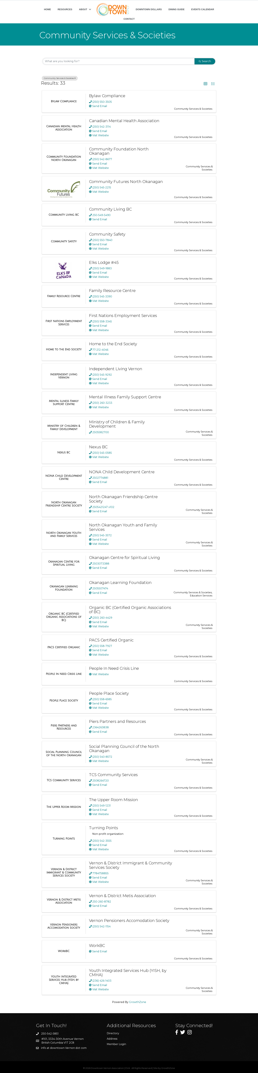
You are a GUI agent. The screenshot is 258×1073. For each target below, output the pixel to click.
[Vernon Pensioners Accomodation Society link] (63, 926)
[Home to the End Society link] (63, 349)
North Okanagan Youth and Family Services (123, 527)
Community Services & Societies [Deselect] (60, 78)
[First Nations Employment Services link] (63, 323)
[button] (205, 84)
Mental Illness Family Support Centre (125, 397)
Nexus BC (98, 447)
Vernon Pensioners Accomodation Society (129, 920)
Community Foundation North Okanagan (119, 151)
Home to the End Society (113, 343)
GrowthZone (137, 1002)
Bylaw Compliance (107, 95)
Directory (113, 1033)
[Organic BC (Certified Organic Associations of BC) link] (63, 617)
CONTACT (129, 19)
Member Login (116, 1044)
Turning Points (103, 827)
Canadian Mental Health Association (124, 120)
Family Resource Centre (112, 290)
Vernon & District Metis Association (122, 895)
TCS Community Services (113, 774)
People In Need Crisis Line (114, 668)
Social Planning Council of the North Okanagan (124, 748)
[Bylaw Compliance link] (64, 101)
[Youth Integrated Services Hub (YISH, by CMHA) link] (63, 980)
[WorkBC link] (63, 951)
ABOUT (83, 9)
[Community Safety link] (64, 241)
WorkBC (97, 945)
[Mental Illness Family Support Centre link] (63, 402)
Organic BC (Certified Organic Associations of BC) (130, 609)
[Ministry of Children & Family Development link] (63, 427)
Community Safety (107, 234)
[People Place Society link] (64, 700)
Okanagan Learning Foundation (120, 582)
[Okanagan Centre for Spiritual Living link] (63, 563)
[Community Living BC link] (64, 215)
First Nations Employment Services (123, 315)
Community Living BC (110, 209)
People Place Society (109, 693)
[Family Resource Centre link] (63, 296)
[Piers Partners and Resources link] (63, 727)
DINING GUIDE (176, 9)
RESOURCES (65, 9)
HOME (47, 9)
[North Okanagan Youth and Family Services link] (63, 534)
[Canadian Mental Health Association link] (63, 128)
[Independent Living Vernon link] (63, 376)
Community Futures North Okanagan (126, 181)
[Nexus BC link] (63, 452)
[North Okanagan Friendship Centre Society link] (63, 504)
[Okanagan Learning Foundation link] (63, 588)
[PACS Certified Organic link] (63, 647)
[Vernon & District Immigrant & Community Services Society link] (63, 872)
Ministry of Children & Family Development (117, 424)
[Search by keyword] (119, 61)
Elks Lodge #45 (104, 262)
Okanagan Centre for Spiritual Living (124, 557)
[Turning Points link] (64, 838)
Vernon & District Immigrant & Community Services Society (130, 865)
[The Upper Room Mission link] (64, 807)
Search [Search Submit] (205, 61)
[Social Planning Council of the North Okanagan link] (63, 753)
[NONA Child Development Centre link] (63, 477)
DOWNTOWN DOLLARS (149, 9)
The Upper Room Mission (113, 799)
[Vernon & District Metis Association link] (63, 901)
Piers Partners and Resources (117, 721)
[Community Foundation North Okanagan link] (63, 158)
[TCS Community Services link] (64, 780)
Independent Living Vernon (115, 368)
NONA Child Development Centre (122, 472)
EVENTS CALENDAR (202, 9)
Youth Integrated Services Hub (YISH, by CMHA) (128, 972)
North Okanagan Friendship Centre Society (123, 498)
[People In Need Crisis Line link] (64, 674)
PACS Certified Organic (111, 640)
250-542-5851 (50, 1033)
